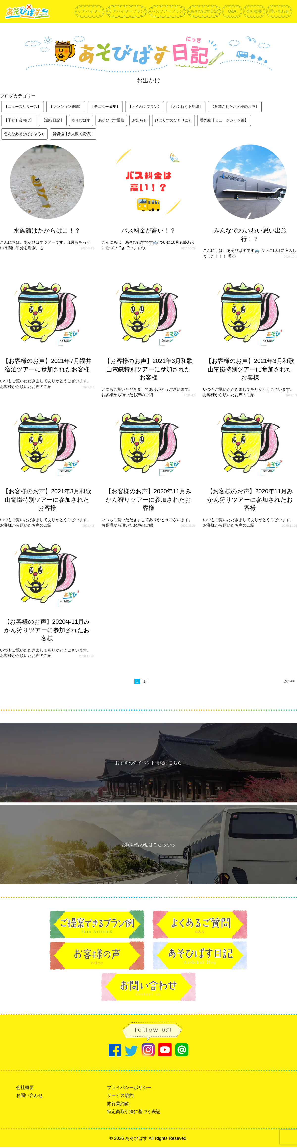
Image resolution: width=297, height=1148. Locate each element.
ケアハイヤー (89, 11)
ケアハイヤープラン (126, 11)
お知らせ (146, 120)
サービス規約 (120, 1096)
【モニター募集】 (111, 107)
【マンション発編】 (69, 107)
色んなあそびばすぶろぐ (26, 134)
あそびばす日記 (204, 11)
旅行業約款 (118, 1104)
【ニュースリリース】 (24, 107)
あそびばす (85, 120)
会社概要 (254, 11)
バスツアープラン (167, 11)
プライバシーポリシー (129, 1088)
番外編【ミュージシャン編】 (235, 120)
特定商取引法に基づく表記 (133, 1112)
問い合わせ (279, 11)
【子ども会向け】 (20, 120)
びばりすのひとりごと (182, 120)
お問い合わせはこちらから (148, 845)
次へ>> (289, 682)
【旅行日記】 (55, 120)
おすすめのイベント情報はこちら (148, 763)
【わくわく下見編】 (196, 107)
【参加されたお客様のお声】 (247, 107)
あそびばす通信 (117, 120)
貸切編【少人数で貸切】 (77, 134)
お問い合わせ (29, 1096)
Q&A (232, 11)
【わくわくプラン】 (152, 107)
